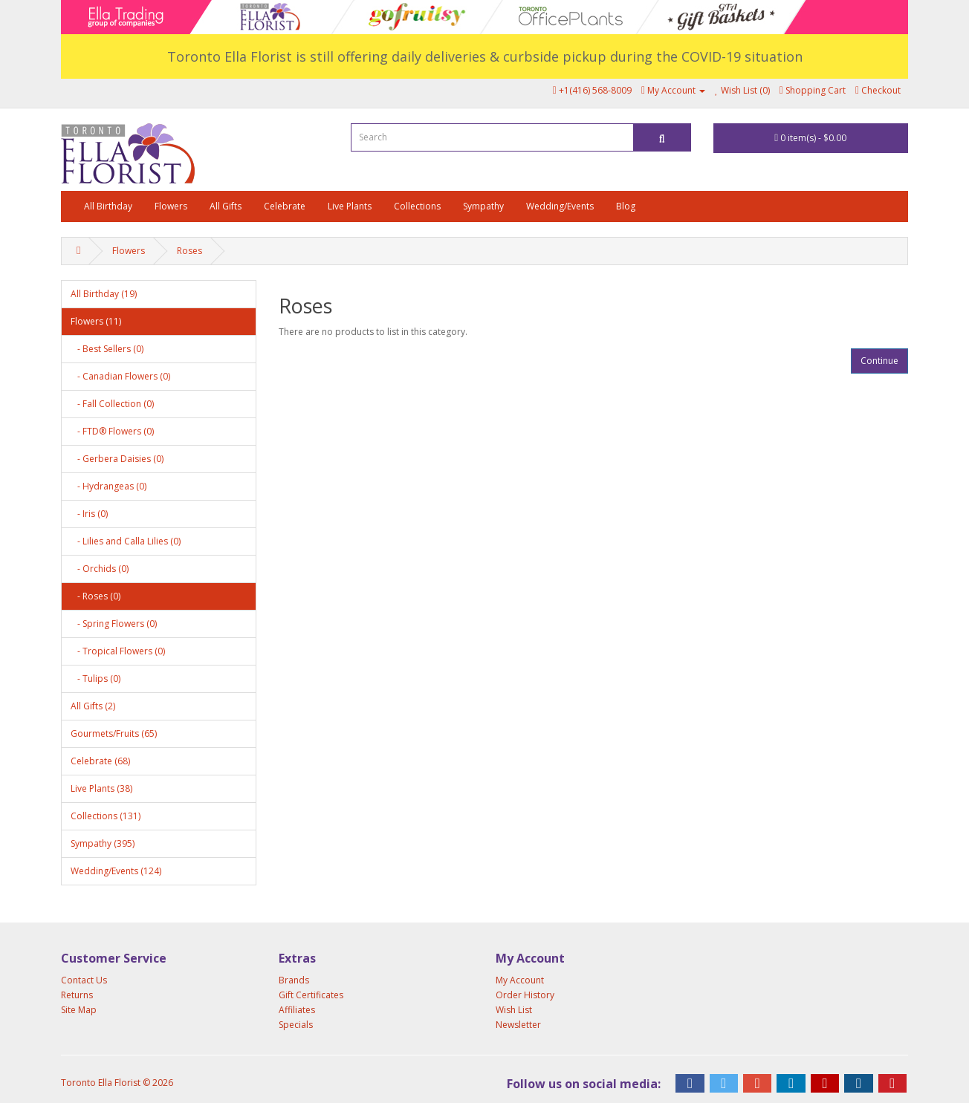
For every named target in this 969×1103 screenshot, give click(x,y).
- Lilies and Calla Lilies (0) (126, 541)
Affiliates (297, 1009)
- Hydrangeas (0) (108, 486)
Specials (296, 1024)
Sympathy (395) (103, 843)
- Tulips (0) (95, 678)
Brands (294, 980)
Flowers (171, 206)
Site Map (79, 1009)
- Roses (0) (95, 596)
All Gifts (226, 206)
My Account (520, 980)
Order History (525, 995)
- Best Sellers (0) (107, 348)
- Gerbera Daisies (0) (117, 458)
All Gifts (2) (93, 706)
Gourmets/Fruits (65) (114, 733)
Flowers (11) (96, 321)
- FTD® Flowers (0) (112, 431)
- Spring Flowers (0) (114, 623)
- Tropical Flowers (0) (118, 651)
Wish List (514, 1009)
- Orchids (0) (100, 568)
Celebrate (284, 206)
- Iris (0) (89, 513)
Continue (879, 360)
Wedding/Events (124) (116, 871)
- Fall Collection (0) (112, 403)
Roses (189, 250)
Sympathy (483, 206)
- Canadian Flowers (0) (120, 376)
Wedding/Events (560, 206)
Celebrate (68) (100, 761)
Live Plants (350, 206)
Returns (77, 995)
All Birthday (108, 206)
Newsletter (518, 1024)
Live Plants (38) (101, 788)
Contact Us (84, 980)
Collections (417, 206)
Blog (625, 206)
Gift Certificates (311, 995)
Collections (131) (105, 816)
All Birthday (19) (104, 293)
